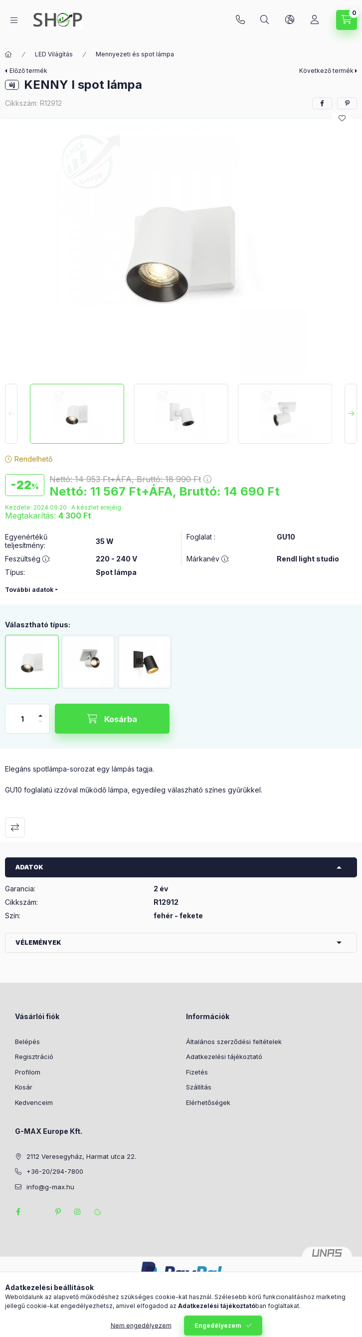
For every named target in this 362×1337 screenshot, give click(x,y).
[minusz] (40, 726)
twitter (38, 1212)
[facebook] (322, 103)
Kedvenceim (34, 1102)
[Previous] (11, 414)
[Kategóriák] (14, 20)
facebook (18, 1212)
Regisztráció (34, 1057)
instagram (78, 1212)
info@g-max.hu (50, 1187)
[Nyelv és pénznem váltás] (290, 20)
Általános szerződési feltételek (234, 1042)
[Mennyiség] (22, 718)
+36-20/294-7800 (240, 20)
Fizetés (197, 1072)
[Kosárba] (112, 719)
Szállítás (198, 1087)
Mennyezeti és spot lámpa (135, 54)
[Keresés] (265, 20)
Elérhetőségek (208, 1102)
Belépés (27, 1042)
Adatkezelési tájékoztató (224, 1057)
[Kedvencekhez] (342, 118)
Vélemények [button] (38, 942)
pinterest (58, 1212)
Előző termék (28, 70)
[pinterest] (347, 103)
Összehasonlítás (15, 827)
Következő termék (326, 70)
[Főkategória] (8, 54)
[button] (181, 249)
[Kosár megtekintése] (346, 20)
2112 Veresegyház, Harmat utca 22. (81, 1156)
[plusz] (40, 711)
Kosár (23, 1087)
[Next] (351, 414)
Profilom (27, 1072)
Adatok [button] (29, 867)
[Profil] (315, 20)
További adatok (29, 589)
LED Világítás (54, 54)
